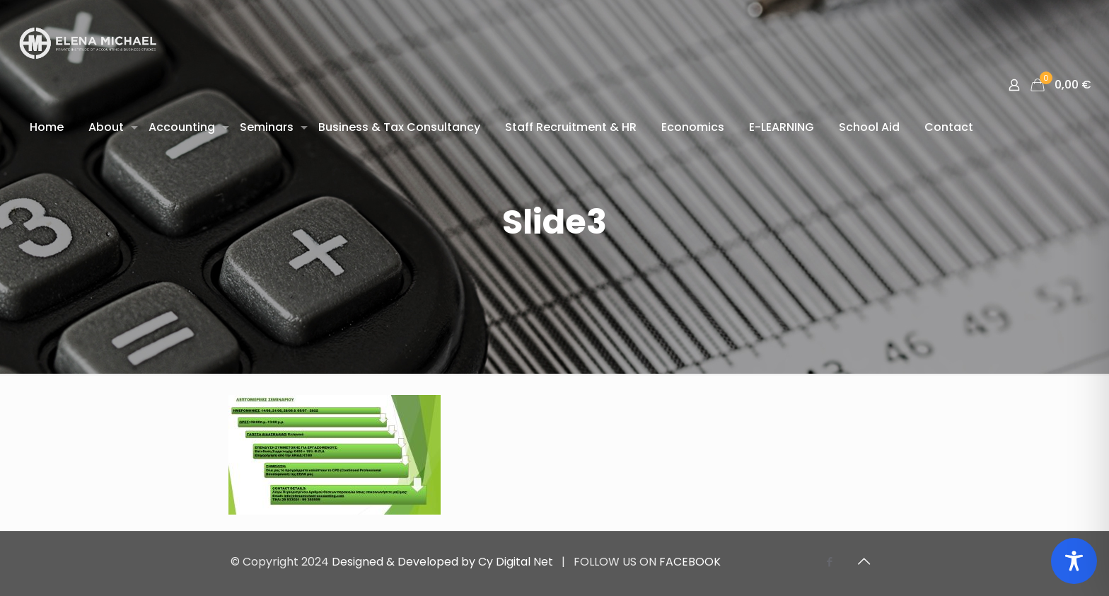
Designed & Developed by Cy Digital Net (444, 562)
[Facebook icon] (829, 561)
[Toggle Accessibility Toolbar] (1074, 561)
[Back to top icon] (863, 561)
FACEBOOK (690, 562)
